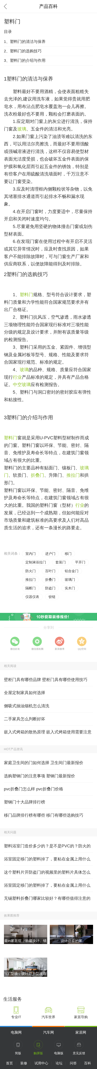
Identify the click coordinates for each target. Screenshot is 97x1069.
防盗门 (50, 588)
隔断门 (30, 588)
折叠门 (37, 475)
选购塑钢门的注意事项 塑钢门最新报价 (39, 776)
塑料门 (26, 294)
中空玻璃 (22, 384)
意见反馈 (79, 1053)
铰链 (52, 597)
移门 (68, 554)
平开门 (80, 562)
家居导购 (81, 1017)
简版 (18, 1053)
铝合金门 (71, 571)
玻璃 (21, 129)
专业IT (16, 1017)
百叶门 (50, 571)
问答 (73, 1063)
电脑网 (16, 1032)
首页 (9, 1063)
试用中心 (41, 1063)
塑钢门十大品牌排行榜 (24, 802)
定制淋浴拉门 (35, 562)
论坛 (59, 1063)
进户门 (50, 554)
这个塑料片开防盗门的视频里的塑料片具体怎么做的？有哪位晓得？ (47, 874)
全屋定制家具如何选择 (24, 692)
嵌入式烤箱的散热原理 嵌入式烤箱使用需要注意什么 (48, 734)
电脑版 (58, 1053)
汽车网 (48, 1032)
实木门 (70, 588)
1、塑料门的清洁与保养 (25, 41)
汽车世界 (48, 1017)
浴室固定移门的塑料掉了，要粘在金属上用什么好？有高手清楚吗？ (47, 861)
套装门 (60, 562)
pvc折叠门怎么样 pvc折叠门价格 (33, 789)
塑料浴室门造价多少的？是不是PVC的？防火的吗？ (47, 848)
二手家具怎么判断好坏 (24, 719)
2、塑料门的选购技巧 (23, 51)
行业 (17, 377)
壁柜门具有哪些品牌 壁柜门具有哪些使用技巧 (46, 679)
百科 (87, 1063)
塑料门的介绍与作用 (30, 417)
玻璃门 (70, 579)
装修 (23, 1063)
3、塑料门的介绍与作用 (25, 60)
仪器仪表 (32, 597)
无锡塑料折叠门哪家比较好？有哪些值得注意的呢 (47, 900)
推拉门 (73, 475)
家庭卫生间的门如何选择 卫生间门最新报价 (43, 762)
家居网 (80, 1032)
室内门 (30, 554)
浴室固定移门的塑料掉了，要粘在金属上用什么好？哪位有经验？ (47, 887)
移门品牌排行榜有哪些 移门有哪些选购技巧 (43, 815)
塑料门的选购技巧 (27, 274)
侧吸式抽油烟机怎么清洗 (26, 706)
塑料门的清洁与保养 (30, 79)
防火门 (30, 571)
